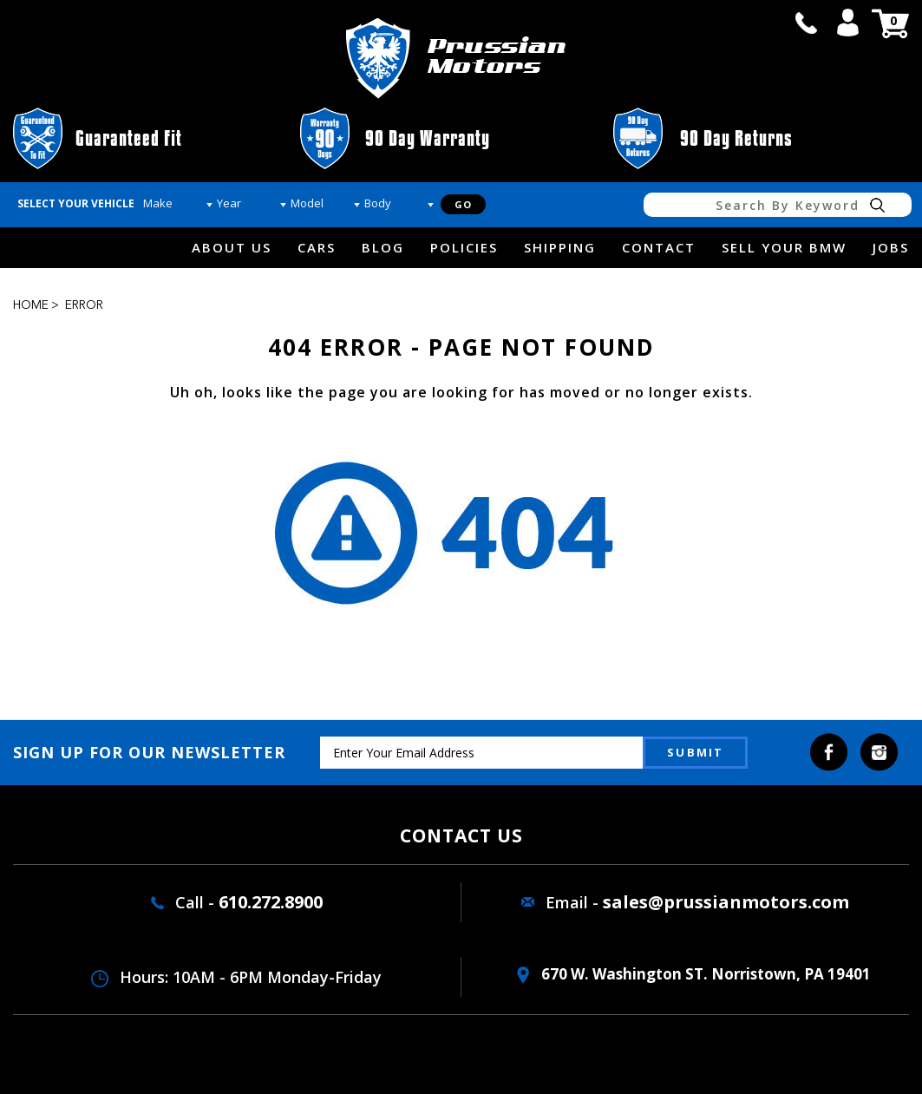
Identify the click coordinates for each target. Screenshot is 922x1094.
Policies (464, 247)
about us (231, 247)
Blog (383, 247)
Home (31, 305)
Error (84, 305)
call (806, 22)
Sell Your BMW (784, 247)
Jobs (891, 247)
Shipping (560, 247)
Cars (317, 247)
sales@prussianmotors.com (726, 902)
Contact (659, 247)
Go (463, 204)
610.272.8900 (271, 902)
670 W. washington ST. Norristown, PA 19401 (694, 974)
